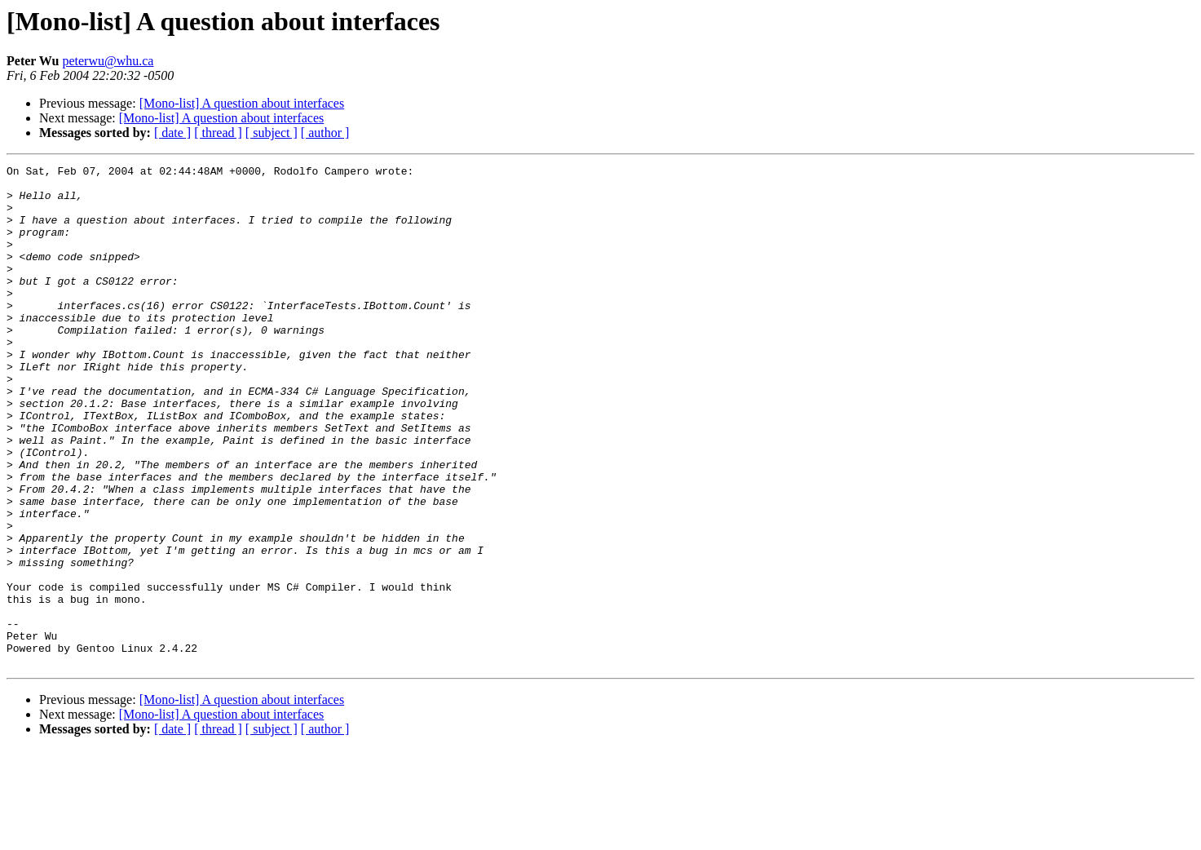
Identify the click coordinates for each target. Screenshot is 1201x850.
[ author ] (325, 132)
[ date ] (172, 132)
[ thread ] (218, 132)
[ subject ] (271, 132)
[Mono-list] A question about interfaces (242, 103)
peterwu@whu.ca (107, 61)
